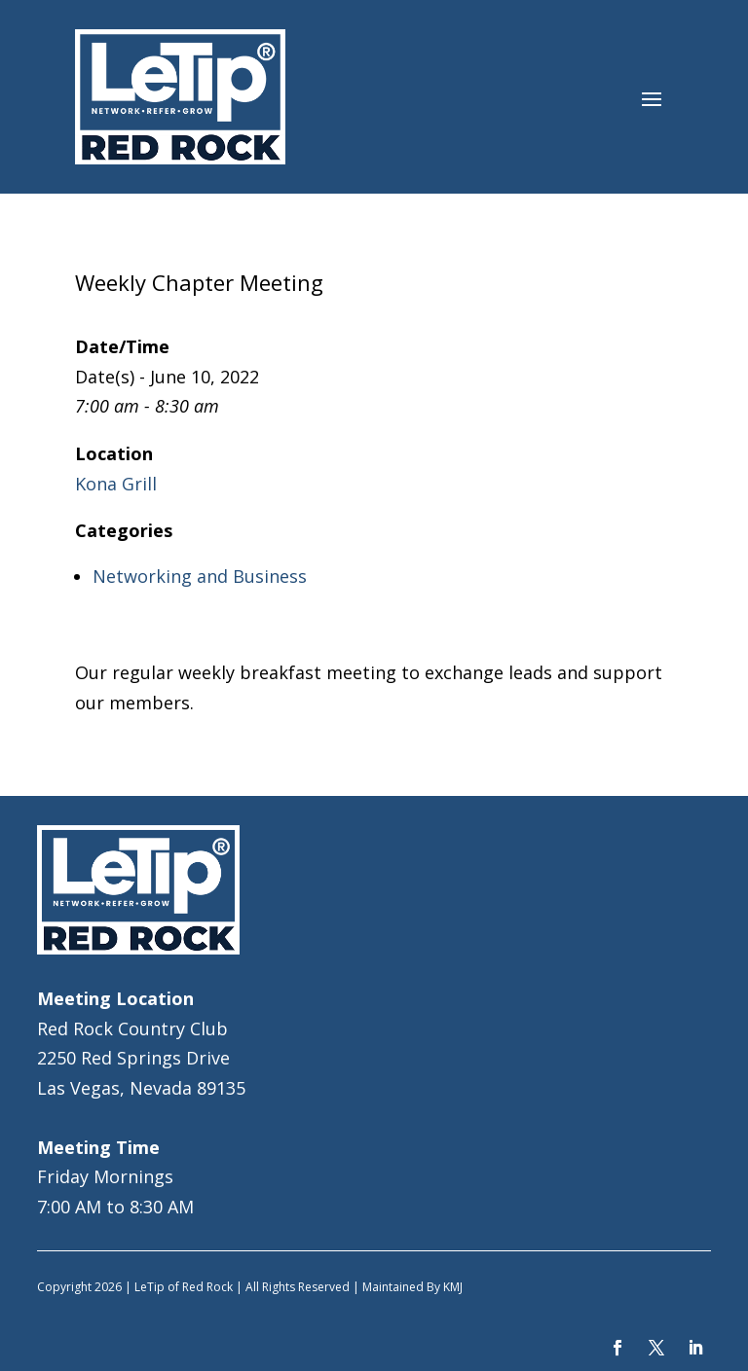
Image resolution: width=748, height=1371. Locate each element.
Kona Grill (116, 483)
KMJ (453, 1287)
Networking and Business (200, 576)
